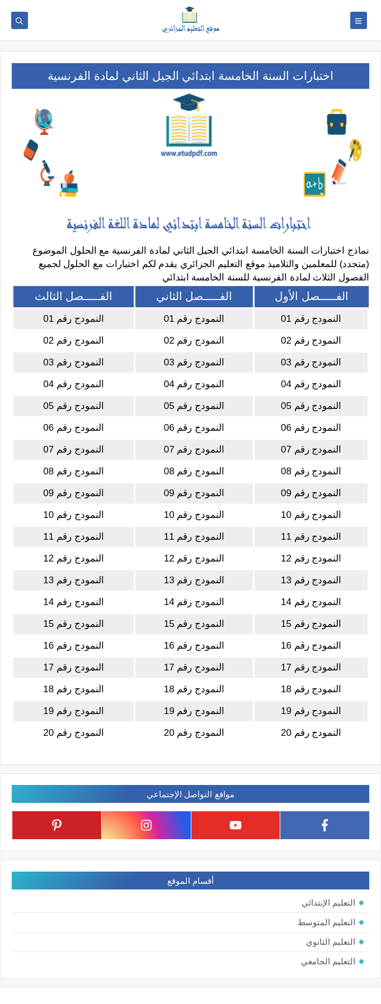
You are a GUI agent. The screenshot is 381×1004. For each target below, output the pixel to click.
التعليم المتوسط (326, 922)
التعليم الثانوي (330, 941)
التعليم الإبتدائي (328, 902)
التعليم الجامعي (328, 961)
